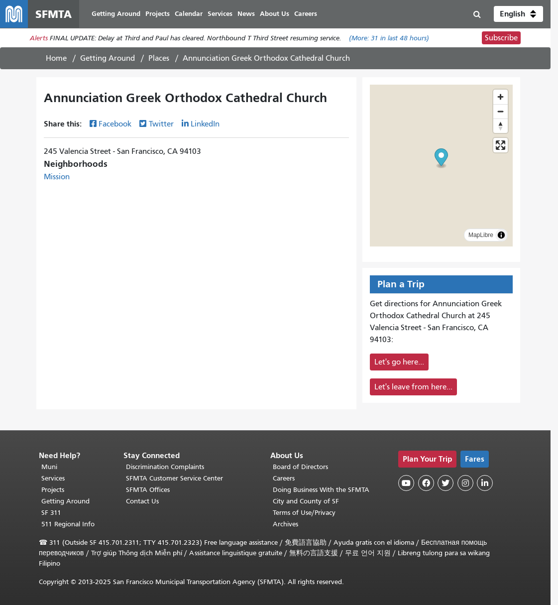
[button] (518, 14)
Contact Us (142, 501)
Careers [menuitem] (305, 13)
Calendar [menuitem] (189, 13)
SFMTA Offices (148, 489)
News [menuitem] (246, 13)
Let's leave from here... (413, 386)
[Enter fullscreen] (500, 145)
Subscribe (501, 37)
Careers (284, 478)
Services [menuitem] (220, 13)
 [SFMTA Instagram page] (465, 483)
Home (56, 58)
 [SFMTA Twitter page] (445, 483)
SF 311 (51, 512)
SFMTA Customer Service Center (174, 478)
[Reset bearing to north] (500, 126)
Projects (52, 489)
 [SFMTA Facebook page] (426, 483)
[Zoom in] (500, 97)
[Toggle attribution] (501, 235)
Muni (49, 467)
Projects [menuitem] (157, 13)
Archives (285, 524)
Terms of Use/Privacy (304, 512)
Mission (57, 176)
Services (53, 478)
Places (158, 58)
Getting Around (107, 58)
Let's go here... (399, 362)
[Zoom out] (500, 111)
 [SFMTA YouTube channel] (406, 483)
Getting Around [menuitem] (116, 13)
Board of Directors (300, 467)
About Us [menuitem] (274, 13)
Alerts (39, 38)
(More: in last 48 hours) (389, 38)
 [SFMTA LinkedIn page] (484, 483)
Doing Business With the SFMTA (321, 489)
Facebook (115, 124)
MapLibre (480, 235)
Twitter (161, 124)
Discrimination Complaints (165, 467)
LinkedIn (205, 124)
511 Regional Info (68, 524)
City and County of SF (306, 501)
